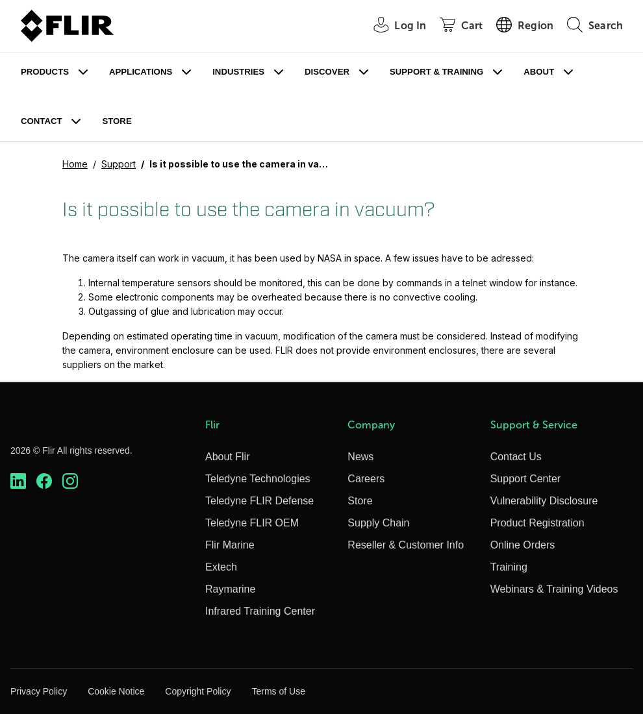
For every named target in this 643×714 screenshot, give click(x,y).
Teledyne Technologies (257, 478)
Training (508, 566)
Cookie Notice (116, 691)
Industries (238, 72)
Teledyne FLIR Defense (259, 500)
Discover (327, 72)
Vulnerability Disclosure (544, 500)
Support (118, 163)
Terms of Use (278, 691)
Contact (41, 121)
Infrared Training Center (260, 611)
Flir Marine (230, 544)
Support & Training (436, 72)
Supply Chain (378, 522)
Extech (221, 566)
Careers (366, 478)
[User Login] (392, 26)
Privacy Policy (38, 691)
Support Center (525, 478)
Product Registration (537, 522)
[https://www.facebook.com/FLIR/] (44, 481)
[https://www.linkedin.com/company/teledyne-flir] (18, 481)
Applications (140, 72)
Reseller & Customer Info (405, 544)
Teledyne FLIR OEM (252, 522)
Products (45, 72)
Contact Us (516, 456)
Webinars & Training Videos (554, 589)
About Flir (227, 456)
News (360, 456)
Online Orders (522, 544)
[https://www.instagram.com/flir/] (70, 481)
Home (75, 163)
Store (116, 121)
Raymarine (230, 589)
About (538, 72)
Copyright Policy (198, 691)
